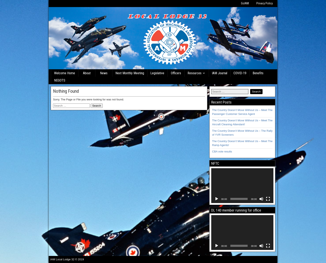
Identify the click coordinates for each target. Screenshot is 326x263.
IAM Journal (219, 73)
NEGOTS (59, 80)
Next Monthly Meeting (129, 73)
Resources (194, 73)
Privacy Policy (264, 3)
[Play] (217, 199)
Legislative (157, 73)
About (87, 73)
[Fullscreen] (268, 199)
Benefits (258, 73)
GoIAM (245, 3)
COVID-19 (239, 73)
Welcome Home (64, 73)
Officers (176, 73)
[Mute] (261, 199)
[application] (242, 185)
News (103, 73)
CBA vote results (222, 151)
